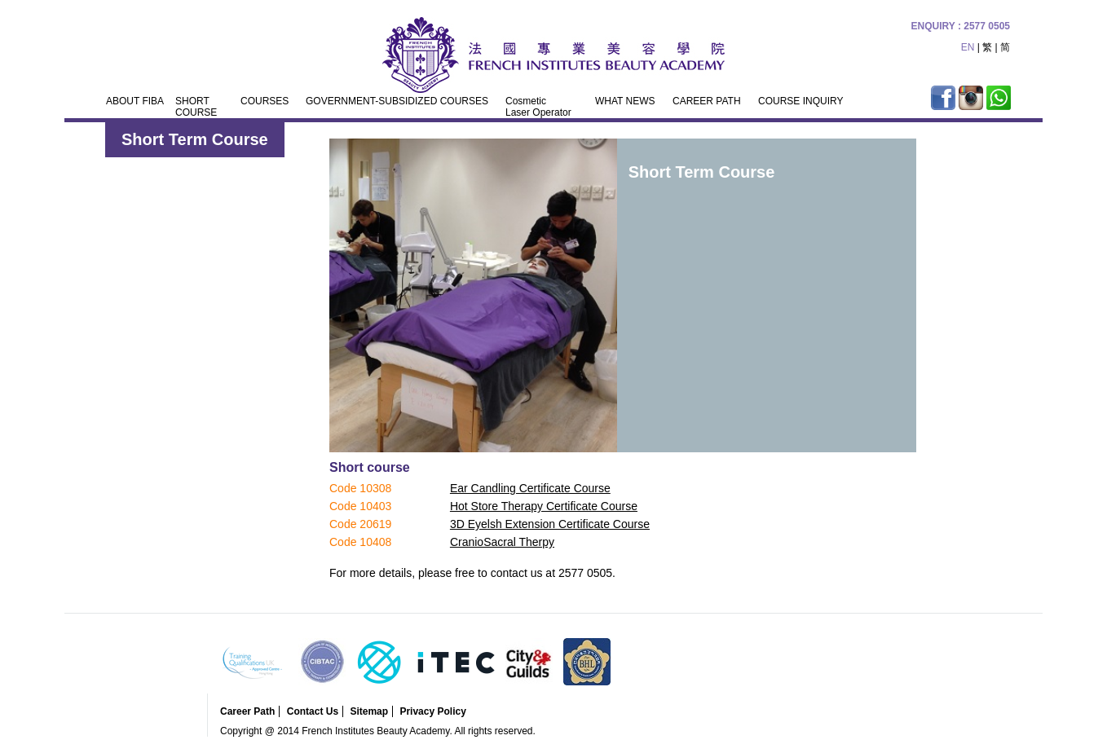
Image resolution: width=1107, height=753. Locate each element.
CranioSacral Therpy (502, 541)
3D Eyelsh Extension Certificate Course (550, 524)
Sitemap (369, 711)
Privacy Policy (432, 711)
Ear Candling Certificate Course (530, 488)
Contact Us (312, 711)
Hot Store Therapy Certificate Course (543, 506)
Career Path (247, 711)
